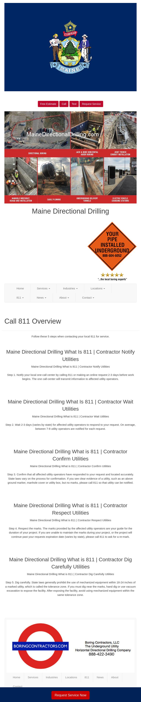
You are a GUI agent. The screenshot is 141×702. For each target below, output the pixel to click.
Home (20, 288)
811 (20, 297)
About (64, 297)
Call (64, 103)
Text (74, 103)
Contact (88, 297)
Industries (70, 288)
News (41, 297)
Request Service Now (70, 695)
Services (43, 288)
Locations (98, 288)
